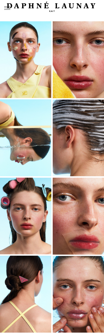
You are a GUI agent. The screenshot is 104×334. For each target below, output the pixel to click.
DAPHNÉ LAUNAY (52, 6)
